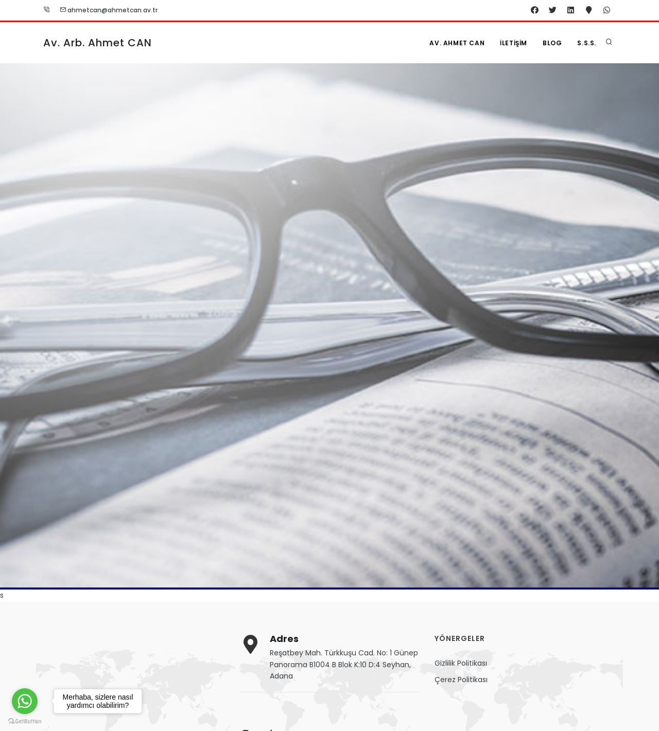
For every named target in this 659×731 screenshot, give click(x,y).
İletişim (513, 43)
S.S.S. (586, 43)
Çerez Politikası (461, 679)
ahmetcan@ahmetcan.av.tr (109, 10)
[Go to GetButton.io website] (24, 721)
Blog (552, 43)
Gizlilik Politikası (461, 663)
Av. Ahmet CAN (456, 43)
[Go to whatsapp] (25, 701)
